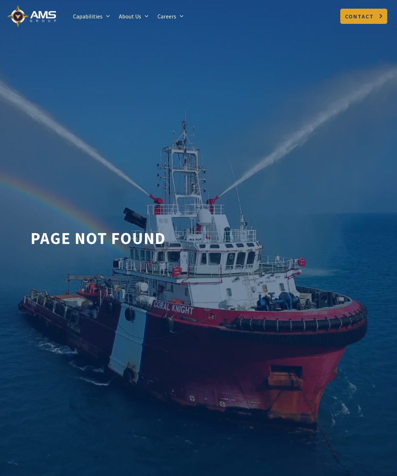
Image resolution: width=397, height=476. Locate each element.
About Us (130, 16)
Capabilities (88, 16)
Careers (166, 16)
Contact (364, 16)
